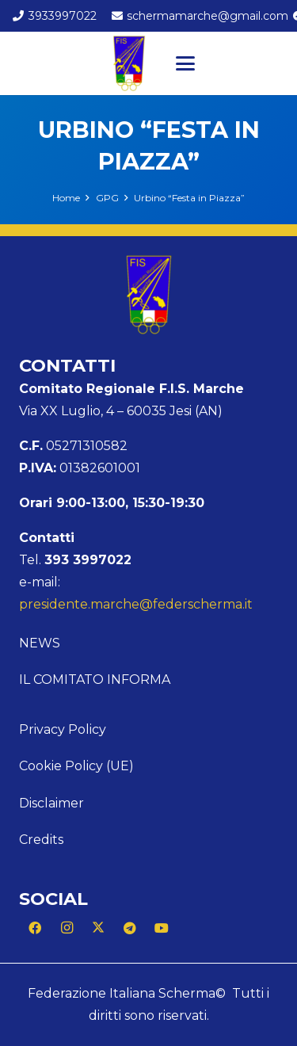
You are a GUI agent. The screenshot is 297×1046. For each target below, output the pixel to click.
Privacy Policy (62, 729)
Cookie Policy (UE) (76, 765)
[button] (185, 63)
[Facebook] (35, 928)
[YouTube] (161, 928)
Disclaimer (51, 803)
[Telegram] (130, 928)
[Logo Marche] (129, 63)
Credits (41, 839)
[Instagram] (66, 928)
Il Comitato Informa (94, 679)
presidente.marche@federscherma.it (136, 604)
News (39, 643)
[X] (98, 928)
